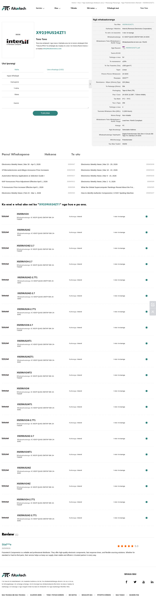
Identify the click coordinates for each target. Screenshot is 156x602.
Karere (16, 103)
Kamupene (15, 82)
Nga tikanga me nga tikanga (13, 595)
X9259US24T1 (24, 341)
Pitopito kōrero (104, 595)
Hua (79, 3)
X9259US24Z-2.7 (25, 436)
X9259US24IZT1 (25, 357)
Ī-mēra (16, 88)
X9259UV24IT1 (24, 452)
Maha (17, 70)
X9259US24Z (23, 230)
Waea (17, 94)
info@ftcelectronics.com (52, 49)
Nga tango (120, 595)
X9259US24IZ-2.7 (26, 293)
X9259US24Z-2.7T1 (27, 515)
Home (74, 3)
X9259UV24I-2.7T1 (26, 420)
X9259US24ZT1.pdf (133, 48)
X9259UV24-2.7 (24, 261)
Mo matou (73, 595)
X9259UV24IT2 (24, 372)
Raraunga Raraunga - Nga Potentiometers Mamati (123, 3)
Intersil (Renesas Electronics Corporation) (137, 29)
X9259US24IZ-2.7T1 (27, 277)
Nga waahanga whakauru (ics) (93, 3)
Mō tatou (91, 8)
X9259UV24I (23, 388)
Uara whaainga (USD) (55, 70)
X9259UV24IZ (24, 483)
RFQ (146, 216)
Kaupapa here (36, 595)
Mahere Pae (134, 595)
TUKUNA (45, 113)
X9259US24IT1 (24, 404)
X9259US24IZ (24, 468)
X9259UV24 (23, 214)
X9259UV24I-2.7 (25, 325)
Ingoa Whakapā (13, 76)
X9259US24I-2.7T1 (26, 309)
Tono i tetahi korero (55, 595)
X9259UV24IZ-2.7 (25, 246)
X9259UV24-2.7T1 (26, 499)
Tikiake (74, 8)
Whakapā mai (113, 8)
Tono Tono (144, 8)
